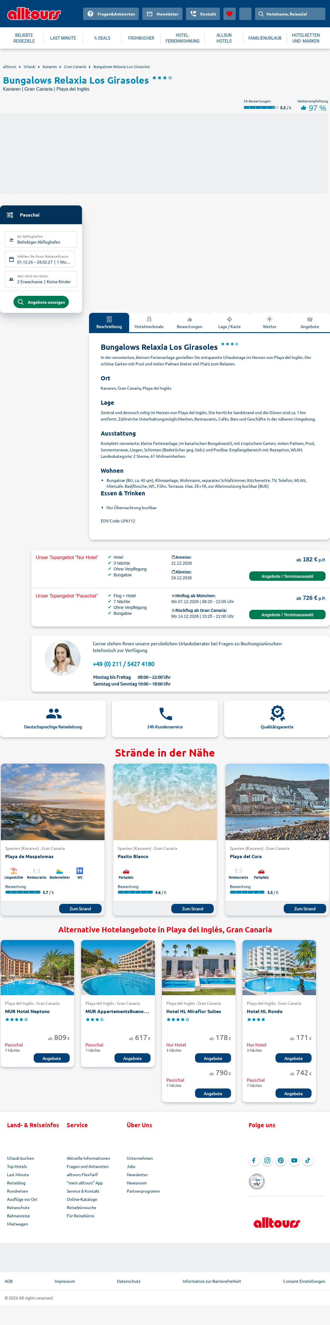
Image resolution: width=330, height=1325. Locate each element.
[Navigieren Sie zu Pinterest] (281, 1164)
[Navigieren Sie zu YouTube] (294, 1164)
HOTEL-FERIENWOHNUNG (182, 38)
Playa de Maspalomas (29, 860)
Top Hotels (17, 1170)
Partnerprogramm (143, 1194)
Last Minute (18, 1178)
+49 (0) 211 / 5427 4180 (123, 667)
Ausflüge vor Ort (22, 1203)
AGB (9, 1277)
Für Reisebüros (80, 1219)
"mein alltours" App (85, 1186)
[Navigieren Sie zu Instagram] (267, 1164)
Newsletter (137, 1178)
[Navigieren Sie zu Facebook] (254, 1164)
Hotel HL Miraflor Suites (193, 1015)
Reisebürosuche (81, 1211)
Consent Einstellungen (304, 1277)
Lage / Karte (229, 326)
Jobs (131, 1170)
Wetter (269, 326)
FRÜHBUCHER (141, 38)
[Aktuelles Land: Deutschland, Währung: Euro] (245, 14)
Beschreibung (109, 326)
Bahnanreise (18, 1219)
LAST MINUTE (63, 38)
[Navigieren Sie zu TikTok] (307, 1164)
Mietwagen (17, 1227)
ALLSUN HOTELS (224, 38)
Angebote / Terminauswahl (287, 580)
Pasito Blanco (133, 860)
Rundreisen (17, 1194)
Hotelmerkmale (149, 326)
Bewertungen (189, 326)
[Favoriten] (229, 14)
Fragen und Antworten (88, 1170)
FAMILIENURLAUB (264, 38)
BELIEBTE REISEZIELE (24, 38)
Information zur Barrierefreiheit (212, 1277)
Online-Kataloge (82, 1203)
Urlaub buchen (20, 1161)
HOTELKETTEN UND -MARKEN (306, 38)
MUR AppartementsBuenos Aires (122, 1015)
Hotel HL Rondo (265, 1015)
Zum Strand (80, 912)
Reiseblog (16, 1186)
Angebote (51, 1062)
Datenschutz (129, 1277)
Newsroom (137, 1186)
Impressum (65, 1277)
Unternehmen (140, 1161)
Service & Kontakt (83, 1194)
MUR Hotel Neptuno (27, 1015)
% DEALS (102, 38)
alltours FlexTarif (82, 1178)
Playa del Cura (246, 860)
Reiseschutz (18, 1211)
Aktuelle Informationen (88, 1161)
